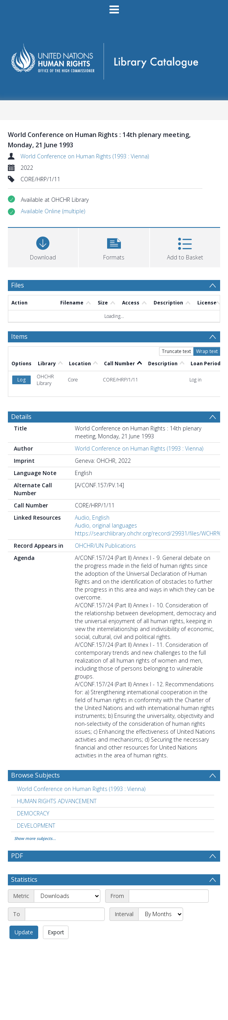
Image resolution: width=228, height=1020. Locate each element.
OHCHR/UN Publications (105, 545)
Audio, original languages (106, 525)
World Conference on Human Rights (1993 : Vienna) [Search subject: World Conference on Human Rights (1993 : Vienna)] (81, 789)
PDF (17, 855)
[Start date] (169, 896)
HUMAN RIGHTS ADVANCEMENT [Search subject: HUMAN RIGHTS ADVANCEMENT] (56, 801)
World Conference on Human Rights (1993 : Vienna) (84, 156)
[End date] (65, 914)
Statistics (24, 879)
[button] (53, 211)
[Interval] (160, 914)
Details (21, 416)
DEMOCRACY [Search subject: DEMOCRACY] (33, 813)
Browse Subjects (35, 775)
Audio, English (92, 517)
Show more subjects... (35, 838)
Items (19, 336)
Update (24, 932)
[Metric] (67, 896)
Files (17, 285)
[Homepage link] (114, 58)
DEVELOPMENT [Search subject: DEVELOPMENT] (36, 825)
